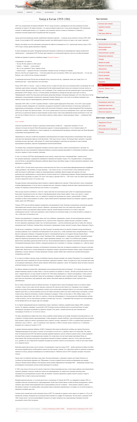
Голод (100, 85)
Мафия (100, 30)
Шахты (100, 91)
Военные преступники (105, 24)
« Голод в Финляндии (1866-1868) (53, 409)
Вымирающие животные (106, 102)
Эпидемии (101, 82)
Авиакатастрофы (104, 62)
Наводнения (102, 69)
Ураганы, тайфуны (104, 78)
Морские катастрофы (105, 66)
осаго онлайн (19, 121)
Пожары (101, 59)
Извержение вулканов (105, 56)
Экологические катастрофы (107, 44)
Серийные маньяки (104, 27)
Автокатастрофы (104, 72)
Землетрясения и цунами (106, 53)
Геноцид (101, 132)
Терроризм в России (105, 122)
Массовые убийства (105, 33)
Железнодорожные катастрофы (104, 48)
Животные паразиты (105, 112)
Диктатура (102, 126)
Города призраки (103, 75)
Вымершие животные (105, 105)
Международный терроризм (107, 129)
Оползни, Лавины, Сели (105, 88)
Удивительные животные (106, 108)
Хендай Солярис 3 (53, 57)
